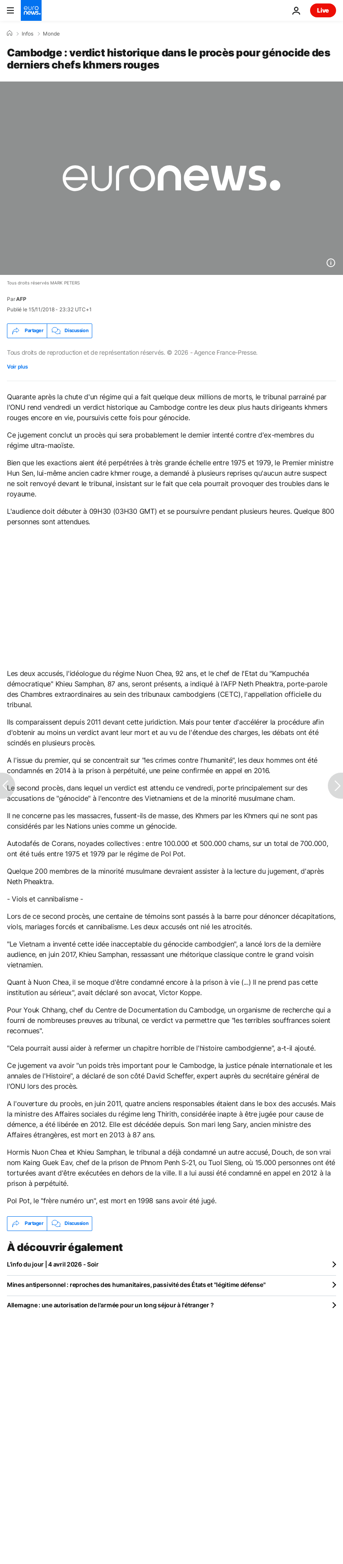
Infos (27, 33)
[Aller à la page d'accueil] (31, 10)
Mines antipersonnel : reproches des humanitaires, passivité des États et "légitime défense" (136, 1284)
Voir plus (17, 366)
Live (323, 10)
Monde (51, 33)
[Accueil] (9, 33)
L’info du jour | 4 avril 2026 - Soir (53, 1264)
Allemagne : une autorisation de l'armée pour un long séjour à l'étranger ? (110, 1305)
